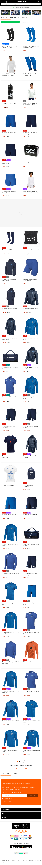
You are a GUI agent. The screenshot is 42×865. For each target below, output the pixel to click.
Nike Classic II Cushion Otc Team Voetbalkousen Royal (31, 47)
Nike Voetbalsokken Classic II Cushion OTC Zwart (9, 47)
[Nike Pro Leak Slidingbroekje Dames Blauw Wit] (31, 267)
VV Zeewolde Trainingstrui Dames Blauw (31, 751)
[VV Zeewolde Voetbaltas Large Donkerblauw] (10, 356)
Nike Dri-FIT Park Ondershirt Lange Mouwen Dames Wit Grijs (31, 192)
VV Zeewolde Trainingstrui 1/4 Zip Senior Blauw (10, 633)
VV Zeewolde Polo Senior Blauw (10, 397)
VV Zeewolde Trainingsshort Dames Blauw (9, 515)
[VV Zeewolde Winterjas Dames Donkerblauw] (31, 445)
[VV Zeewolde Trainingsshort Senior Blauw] (10, 415)
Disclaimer (13, 860)
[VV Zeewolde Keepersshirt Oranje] (31, 651)
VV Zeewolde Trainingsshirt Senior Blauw (10, 603)
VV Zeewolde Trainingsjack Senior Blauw (10, 544)
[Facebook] (17, 831)
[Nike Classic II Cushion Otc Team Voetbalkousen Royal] (31, 34)
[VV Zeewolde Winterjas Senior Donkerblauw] (10, 327)
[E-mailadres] (14, 795)
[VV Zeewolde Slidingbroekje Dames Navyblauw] (10, 151)
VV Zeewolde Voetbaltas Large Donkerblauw (10, 368)
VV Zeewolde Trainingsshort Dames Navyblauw (30, 515)
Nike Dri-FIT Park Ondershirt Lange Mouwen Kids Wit (30, 104)
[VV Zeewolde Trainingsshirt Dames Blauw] (31, 710)
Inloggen (38, 1)
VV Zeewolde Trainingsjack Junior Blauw (10, 574)
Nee (26, 768)
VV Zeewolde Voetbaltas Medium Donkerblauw (31, 544)
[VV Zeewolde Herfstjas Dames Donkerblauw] (31, 356)
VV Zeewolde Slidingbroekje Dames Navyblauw (9, 162)
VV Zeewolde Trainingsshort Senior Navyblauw (30, 574)
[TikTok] (22, 832)
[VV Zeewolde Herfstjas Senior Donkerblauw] (31, 297)
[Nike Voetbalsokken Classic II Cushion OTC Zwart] (10, 35)
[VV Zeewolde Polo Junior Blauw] (31, 680)
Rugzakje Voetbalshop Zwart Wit (31, 249)
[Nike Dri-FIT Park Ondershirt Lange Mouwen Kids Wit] (31, 92)
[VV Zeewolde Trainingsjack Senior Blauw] (10, 533)
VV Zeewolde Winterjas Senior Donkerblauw (9, 338)
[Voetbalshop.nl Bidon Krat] (31, 150)
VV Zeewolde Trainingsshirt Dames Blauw (31, 721)
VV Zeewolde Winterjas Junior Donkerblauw (9, 309)
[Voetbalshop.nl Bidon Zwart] (10, 92)
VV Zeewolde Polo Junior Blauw (31, 691)
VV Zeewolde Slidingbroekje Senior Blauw (9, 133)
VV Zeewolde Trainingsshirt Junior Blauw (31, 633)
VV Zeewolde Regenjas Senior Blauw (30, 338)
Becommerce (21, 853)
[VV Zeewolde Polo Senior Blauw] (10, 386)
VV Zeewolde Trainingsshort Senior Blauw (9, 427)
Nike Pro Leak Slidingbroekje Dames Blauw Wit (30, 280)
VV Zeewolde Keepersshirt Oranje (31, 662)
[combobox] (21, 4)
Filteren (10, 22)
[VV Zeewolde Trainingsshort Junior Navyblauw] (31, 415)
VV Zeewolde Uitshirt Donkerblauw (7, 456)
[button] (36, 1)
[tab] (21, 810)
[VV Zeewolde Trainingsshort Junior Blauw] (31, 592)
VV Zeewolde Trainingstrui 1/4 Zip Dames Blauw (10, 692)
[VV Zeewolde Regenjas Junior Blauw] (31, 386)
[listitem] (15, 846)
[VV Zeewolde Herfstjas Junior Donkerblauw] (10, 268)
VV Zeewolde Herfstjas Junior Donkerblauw (9, 280)
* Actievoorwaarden (8, 801)
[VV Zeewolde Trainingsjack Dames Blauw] (10, 710)
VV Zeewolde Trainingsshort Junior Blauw (31, 603)
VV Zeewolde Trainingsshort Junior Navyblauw (31, 427)
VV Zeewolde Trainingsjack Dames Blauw (10, 721)
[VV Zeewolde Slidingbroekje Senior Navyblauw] (31, 122)
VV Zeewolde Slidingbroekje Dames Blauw (9, 192)
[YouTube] (25, 831)
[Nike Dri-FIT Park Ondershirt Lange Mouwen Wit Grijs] (10, 64)
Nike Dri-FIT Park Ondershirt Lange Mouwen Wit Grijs (9, 74)
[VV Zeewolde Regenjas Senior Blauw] (31, 327)
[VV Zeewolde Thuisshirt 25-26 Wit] (10, 473)
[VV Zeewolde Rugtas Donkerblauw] (31, 474)
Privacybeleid (7, 798)
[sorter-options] (31, 22)
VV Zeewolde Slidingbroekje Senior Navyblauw (30, 133)
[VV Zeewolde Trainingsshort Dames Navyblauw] (31, 504)
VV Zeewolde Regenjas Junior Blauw (30, 397)
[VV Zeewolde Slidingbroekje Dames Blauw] (10, 180)
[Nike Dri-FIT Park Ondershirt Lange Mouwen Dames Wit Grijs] (31, 180)
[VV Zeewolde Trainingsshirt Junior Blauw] (31, 621)
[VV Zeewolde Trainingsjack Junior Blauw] (10, 562)
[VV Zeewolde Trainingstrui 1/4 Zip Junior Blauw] (10, 651)
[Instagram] (20, 831)
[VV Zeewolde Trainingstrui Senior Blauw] (10, 739)
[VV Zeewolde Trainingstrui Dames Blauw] (31, 739)
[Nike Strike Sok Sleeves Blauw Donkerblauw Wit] (31, 64)
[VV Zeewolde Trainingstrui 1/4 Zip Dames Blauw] (10, 680)
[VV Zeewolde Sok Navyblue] (10, 239)
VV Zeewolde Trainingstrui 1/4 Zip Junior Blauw (10, 662)
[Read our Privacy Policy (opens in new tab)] (12, 798)
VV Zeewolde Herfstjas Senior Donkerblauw (30, 309)
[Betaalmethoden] (21, 837)
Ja (16, 768)
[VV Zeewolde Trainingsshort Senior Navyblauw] (31, 562)
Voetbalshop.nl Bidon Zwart (9, 103)
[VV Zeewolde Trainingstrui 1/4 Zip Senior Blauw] (10, 621)
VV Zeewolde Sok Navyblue (9, 249)
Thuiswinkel (25, 853)
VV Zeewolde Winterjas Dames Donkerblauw (30, 456)
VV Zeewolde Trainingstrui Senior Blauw (10, 751)
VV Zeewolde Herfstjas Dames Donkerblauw (30, 368)
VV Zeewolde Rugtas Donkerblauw (28, 486)
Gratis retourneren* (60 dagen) (22, 7)
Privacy (18, 860)
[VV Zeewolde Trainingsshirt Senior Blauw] (10, 592)
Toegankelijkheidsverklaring (35, 860)
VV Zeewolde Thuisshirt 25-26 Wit (10, 485)
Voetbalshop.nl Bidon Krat (29, 162)
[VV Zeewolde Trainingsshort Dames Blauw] (10, 504)
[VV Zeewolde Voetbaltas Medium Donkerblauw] (31, 533)
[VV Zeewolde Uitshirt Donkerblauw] (10, 445)
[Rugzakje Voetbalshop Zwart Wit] (31, 239)
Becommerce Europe (16, 853)
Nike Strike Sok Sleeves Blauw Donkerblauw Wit (30, 74)
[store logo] (21, 1)
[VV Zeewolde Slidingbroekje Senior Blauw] (10, 122)
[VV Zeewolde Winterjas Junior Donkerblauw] (10, 297)
